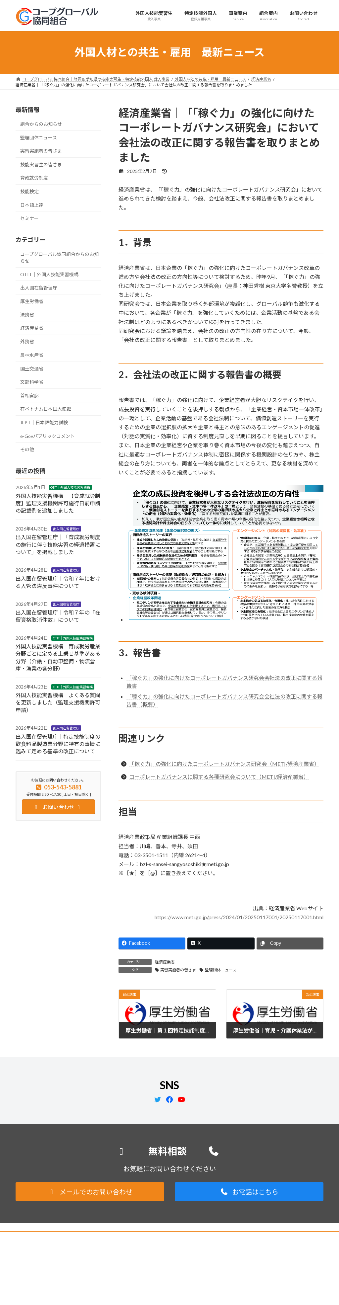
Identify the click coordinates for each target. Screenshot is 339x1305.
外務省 (27, 341)
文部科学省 (31, 382)
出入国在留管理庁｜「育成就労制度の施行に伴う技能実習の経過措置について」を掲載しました (58, 544)
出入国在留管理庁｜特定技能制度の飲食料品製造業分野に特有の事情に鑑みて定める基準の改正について (58, 743)
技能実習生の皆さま (41, 164)
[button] (90, 1191)
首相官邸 (29, 395)
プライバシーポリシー (42, 1237)
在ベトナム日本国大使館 (45, 409)
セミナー (29, 218)
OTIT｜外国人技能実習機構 (49, 274)
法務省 (27, 314)
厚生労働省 (31, 301)
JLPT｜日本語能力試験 (44, 422)
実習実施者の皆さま (178, 969)
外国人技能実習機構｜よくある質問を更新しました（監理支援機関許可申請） (58, 702)
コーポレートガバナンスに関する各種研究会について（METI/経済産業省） (219, 777)
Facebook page (276, 1283)
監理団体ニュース (220, 969)
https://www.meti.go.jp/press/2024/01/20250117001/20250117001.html (239, 917)
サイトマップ (86, 1237)
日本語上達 (31, 204)
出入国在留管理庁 (38, 287)
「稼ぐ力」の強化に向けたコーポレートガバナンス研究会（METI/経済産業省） (224, 764)
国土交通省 (31, 368)
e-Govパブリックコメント (47, 436)
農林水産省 (31, 355)
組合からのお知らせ (41, 124)
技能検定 (29, 191)
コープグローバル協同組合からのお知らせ (59, 257)
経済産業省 (165, 961)
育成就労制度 (34, 178)
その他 (27, 449)
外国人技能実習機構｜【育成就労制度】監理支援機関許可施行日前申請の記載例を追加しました (58, 503)
